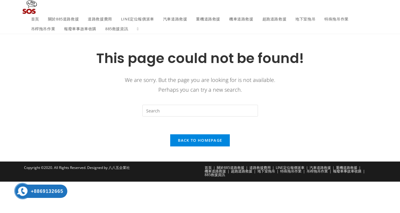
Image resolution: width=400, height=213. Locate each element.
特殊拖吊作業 (291, 171)
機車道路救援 (215, 171)
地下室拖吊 (266, 171)
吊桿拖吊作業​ (317, 171)
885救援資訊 (215, 175)
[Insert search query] (200, 111)
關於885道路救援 (230, 167)
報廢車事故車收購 (347, 171)
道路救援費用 (260, 167)
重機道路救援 (346, 167)
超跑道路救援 (241, 171)
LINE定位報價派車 (290, 167)
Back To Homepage (200, 140)
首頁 (208, 167)
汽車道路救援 (320, 167)
